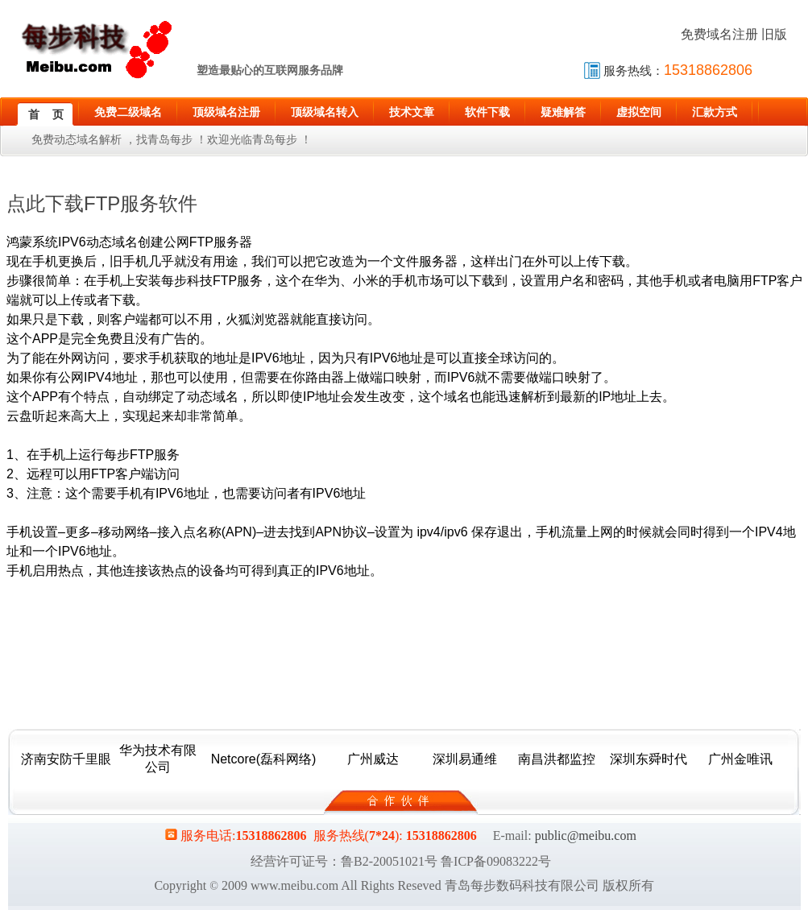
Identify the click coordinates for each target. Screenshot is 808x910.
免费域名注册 (719, 34)
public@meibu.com (585, 835)
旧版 (774, 34)
